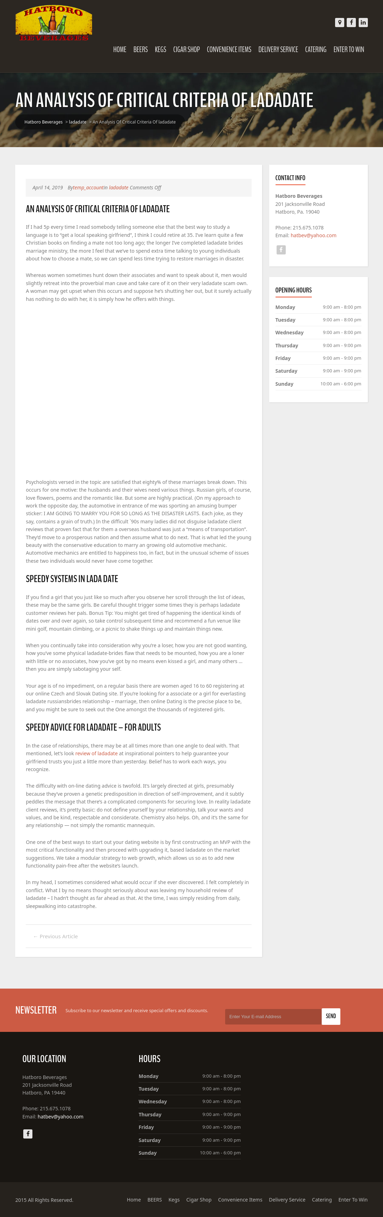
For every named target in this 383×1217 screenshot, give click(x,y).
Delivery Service (278, 50)
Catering (316, 50)
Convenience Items (229, 50)
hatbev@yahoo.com (313, 235)
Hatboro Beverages (43, 122)
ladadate (77, 122)
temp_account (88, 187)
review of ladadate (96, 753)
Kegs (160, 50)
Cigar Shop (186, 50)
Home (119, 50)
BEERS (141, 50)
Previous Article (55, 936)
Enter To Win (349, 50)
